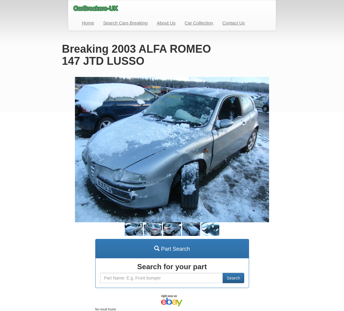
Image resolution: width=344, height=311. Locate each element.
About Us (166, 22)
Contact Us (233, 22)
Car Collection (198, 22)
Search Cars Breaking (125, 22)
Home (88, 22)
